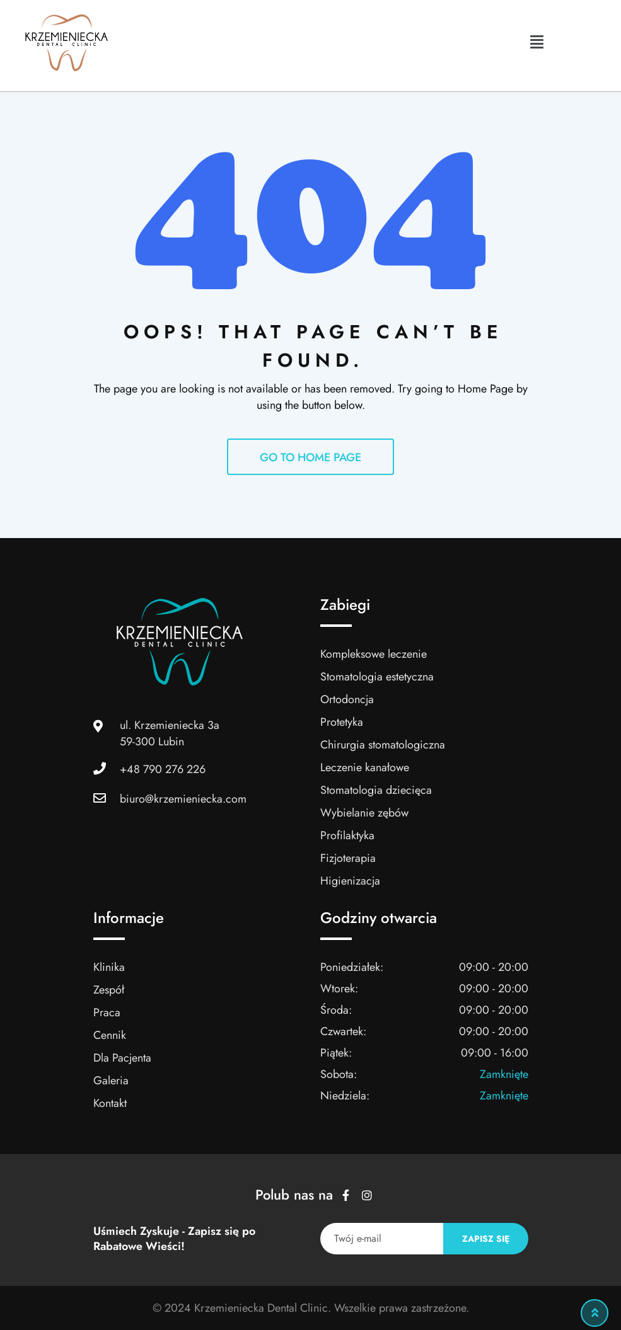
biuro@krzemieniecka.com (183, 799)
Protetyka (341, 722)
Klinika (109, 967)
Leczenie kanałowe (364, 767)
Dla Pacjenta (122, 1058)
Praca (106, 1012)
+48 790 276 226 (163, 769)
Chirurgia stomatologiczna (382, 745)
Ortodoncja (347, 699)
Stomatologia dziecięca (376, 790)
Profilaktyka (347, 835)
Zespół (108, 990)
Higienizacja (350, 881)
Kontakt (110, 1103)
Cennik (109, 1035)
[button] (536, 41)
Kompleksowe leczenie (373, 654)
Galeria (111, 1080)
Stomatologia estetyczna (377, 676)
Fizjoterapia (348, 858)
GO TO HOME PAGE (310, 457)
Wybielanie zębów (364, 813)
